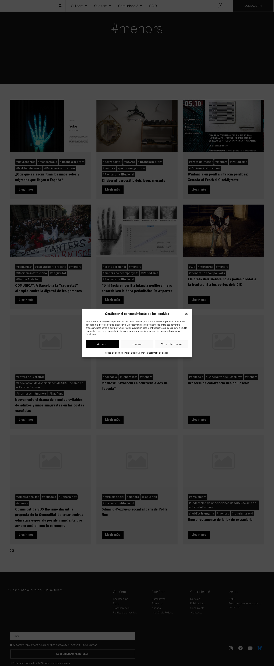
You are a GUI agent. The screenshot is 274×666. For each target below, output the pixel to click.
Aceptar (102, 344)
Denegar (137, 344)
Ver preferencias (171, 344)
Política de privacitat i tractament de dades (146, 353)
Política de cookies (113, 353)
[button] (186, 314)
